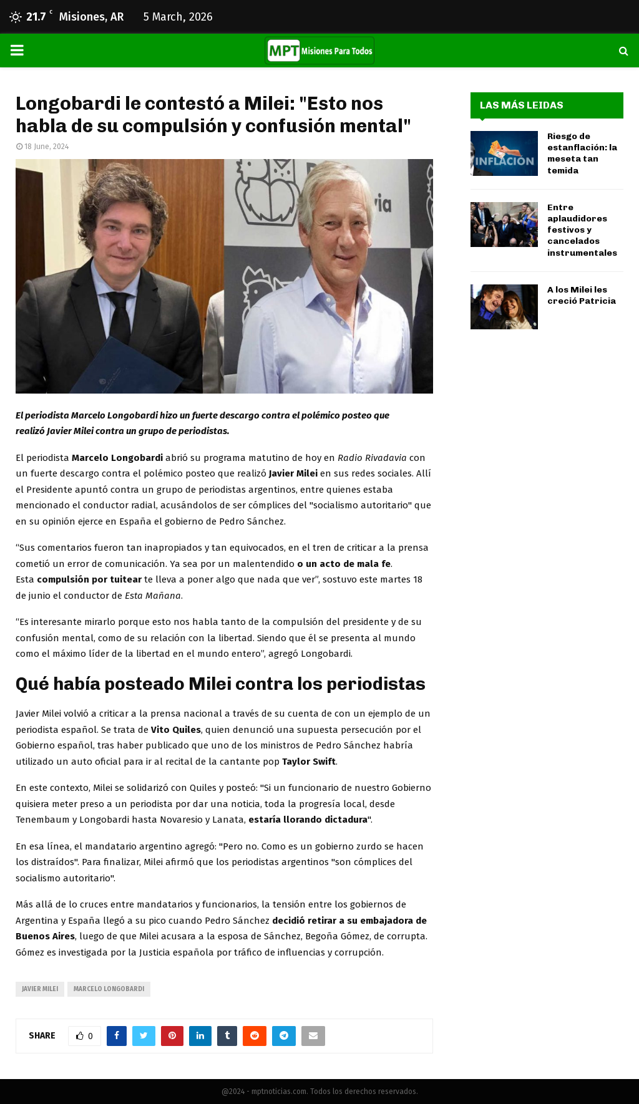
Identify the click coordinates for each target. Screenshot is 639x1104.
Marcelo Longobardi (109, 989)
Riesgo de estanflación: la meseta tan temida (582, 153)
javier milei (40, 989)
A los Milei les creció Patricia (581, 295)
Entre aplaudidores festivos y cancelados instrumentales (582, 230)
